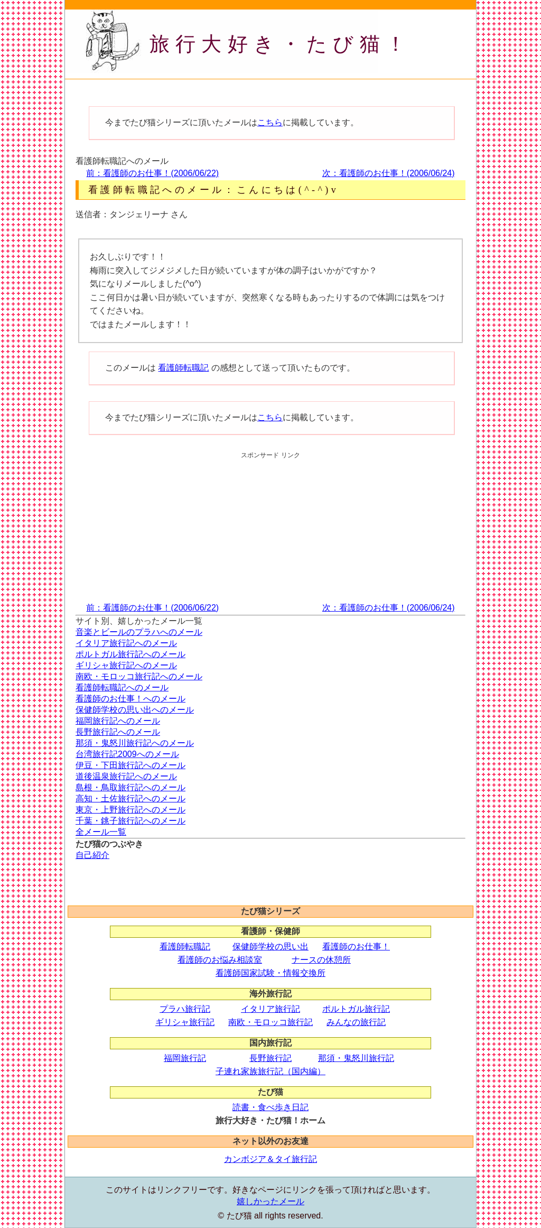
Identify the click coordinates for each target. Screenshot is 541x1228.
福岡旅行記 (185, 1058)
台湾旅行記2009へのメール (127, 754)
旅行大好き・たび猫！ (281, 44)
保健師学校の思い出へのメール (135, 709)
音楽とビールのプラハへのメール (139, 631)
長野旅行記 (270, 1058)
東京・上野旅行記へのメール (130, 809)
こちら (270, 122)
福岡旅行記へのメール (118, 720)
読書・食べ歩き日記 (270, 1107)
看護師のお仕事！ (356, 946)
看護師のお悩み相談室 (220, 959)
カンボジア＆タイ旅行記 (270, 1159)
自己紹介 (92, 855)
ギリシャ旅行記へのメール (126, 665)
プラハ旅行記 (185, 1008)
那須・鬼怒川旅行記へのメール (135, 742)
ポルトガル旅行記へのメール (130, 654)
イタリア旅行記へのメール (126, 643)
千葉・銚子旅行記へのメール (130, 820)
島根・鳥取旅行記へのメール (130, 787)
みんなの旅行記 (356, 1022)
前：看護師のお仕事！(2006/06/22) (152, 173)
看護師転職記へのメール (122, 687)
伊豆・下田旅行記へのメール (130, 765)
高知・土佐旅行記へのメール (130, 798)
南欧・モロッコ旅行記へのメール (139, 676)
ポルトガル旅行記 (356, 1008)
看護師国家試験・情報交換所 (270, 972)
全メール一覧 (101, 831)
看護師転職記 (183, 367)
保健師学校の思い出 (270, 946)
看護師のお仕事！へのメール (130, 698)
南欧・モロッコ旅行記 (270, 1022)
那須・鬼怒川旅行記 (356, 1058)
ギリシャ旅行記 (184, 1022)
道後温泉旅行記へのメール (126, 776)
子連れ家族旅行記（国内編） (270, 1071)
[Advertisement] (257, 90)
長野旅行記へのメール (118, 731)
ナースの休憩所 (321, 959)
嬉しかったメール (270, 1201)
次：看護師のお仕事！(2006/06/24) (388, 173)
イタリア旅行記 (270, 1008)
